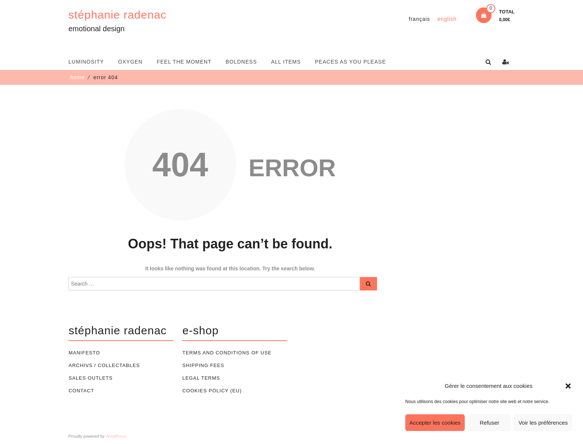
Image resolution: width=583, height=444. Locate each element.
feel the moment (184, 62)
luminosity (86, 62)
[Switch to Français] (419, 19)
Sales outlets (90, 378)
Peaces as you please (350, 62)
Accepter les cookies (435, 422)
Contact (81, 390)
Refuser (489, 422)
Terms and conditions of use (226, 352)
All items (286, 62)
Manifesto (84, 352)
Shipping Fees (203, 365)
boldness (241, 62)
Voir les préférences (543, 422)
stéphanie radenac (117, 15)
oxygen (130, 62)
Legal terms (201, 378)
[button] (568, 386)
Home (77, 77)
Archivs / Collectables (104, 365)
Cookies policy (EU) (212, 390)
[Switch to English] (447, 19)
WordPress (116, 436)
